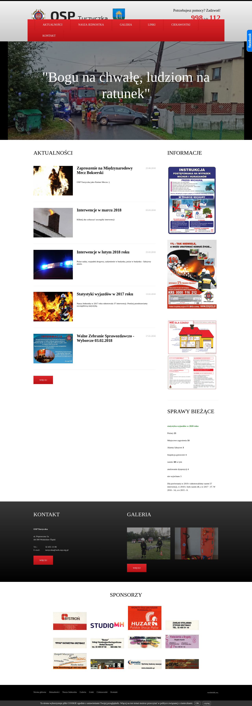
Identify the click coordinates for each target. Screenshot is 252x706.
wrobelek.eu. (213, 692)
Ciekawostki (180, 24)
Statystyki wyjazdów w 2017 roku (105, 294)
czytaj (207, 703)
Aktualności (52, 24)
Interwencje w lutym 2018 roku (103, 252)
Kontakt (49, 35)
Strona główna (39, 692)
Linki (151, 24)
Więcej (43, 560)
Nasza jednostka (91, 24)
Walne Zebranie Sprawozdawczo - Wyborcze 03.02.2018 (105, 338)
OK (197, 703)
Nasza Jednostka (69, 692)
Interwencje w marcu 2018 (99, 210)
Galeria (126, 24)
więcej (43, 380)
